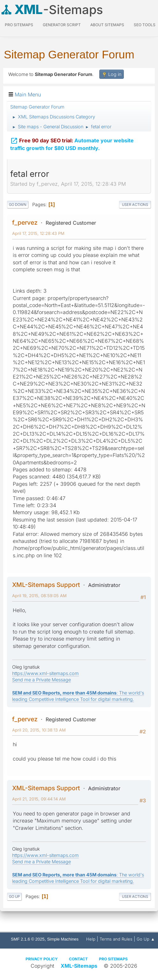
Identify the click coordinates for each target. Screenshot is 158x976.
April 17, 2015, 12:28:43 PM (38, 233)
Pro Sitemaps (113, 959)
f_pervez (25, 222)
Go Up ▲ (146, 939)
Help (90, 939)
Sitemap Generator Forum (69, 54)
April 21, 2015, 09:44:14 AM (39, 798)
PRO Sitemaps (19, 24)
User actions (135, 204)
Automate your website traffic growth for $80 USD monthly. (72, 143)
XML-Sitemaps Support (46, 585)
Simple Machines (63, 939)
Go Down (17, 204)
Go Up (14, 896)
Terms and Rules (116, 939)
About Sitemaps (107, 24)
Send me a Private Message (41, 679)
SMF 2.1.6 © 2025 (27, 939)
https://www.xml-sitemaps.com (45, 673)
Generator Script (62, 24)
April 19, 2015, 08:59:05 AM (39, 595)
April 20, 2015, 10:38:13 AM (39, 729)
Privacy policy (42, 959)
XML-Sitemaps (79, 966)
